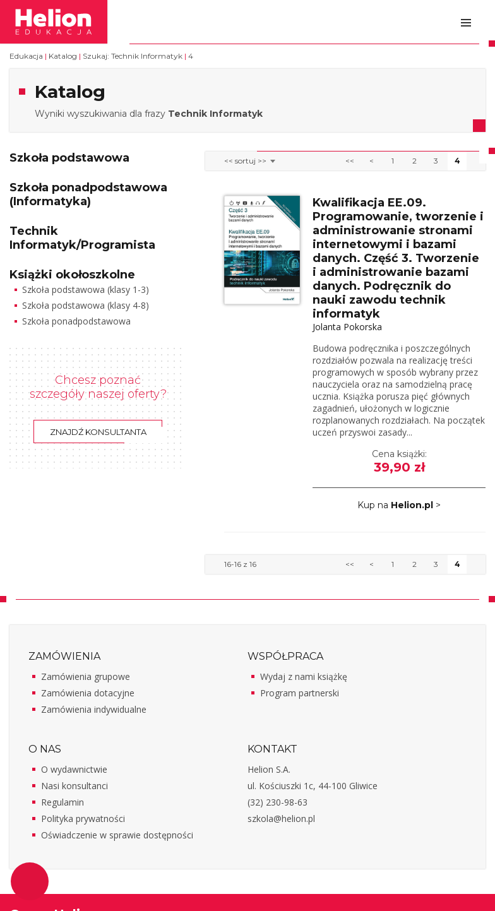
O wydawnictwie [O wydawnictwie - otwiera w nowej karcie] (74, 769)
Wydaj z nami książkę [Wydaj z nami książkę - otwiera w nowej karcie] (303, 676)
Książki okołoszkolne (72, 275)
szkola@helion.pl (281, 819)
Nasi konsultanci (74, 786)
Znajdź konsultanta (98, 432)
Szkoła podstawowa (69, 158)
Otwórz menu (466, 23)
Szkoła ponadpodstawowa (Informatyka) (88, 194)
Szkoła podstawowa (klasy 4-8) (85, 305)
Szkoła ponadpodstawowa (76, 321)
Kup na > (399, 505)
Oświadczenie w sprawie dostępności (117, 835)
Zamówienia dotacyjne (87, 693)
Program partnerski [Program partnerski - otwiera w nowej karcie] (299, 693)
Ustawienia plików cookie (30, 881)
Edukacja (26, 56)
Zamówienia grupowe (85, 676)
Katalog (63, 56)
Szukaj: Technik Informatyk (132, 56)
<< (349, 160)
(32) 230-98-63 (277, 802)
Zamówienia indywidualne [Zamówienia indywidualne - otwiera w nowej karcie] (93, 709)
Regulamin (62, 802)
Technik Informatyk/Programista (82, 238)
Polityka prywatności (83, 819)
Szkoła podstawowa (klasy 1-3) (85, 289)
